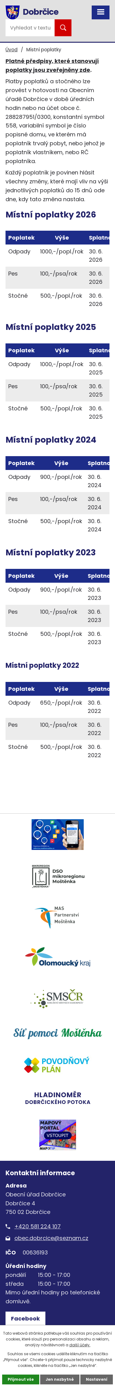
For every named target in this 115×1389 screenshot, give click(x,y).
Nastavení (96, 1379)
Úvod (11, 49)
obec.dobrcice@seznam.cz (51, 1238)
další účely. (79, 1345)
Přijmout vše (21, 1379)
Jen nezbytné (60, 1379)
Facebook (25, 1318)
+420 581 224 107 (37, 1226)
